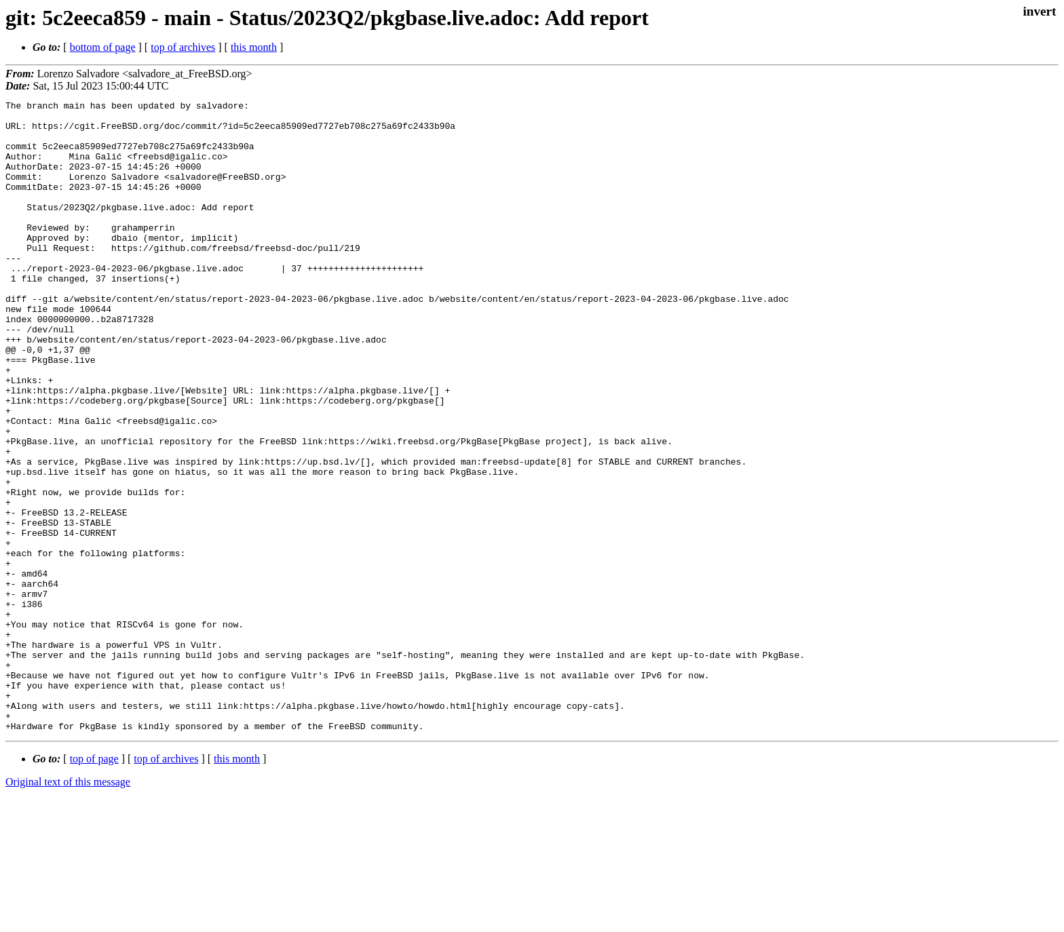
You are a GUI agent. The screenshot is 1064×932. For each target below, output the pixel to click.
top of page (94, 885)
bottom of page (103, 47)
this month (254, 47)
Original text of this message (67, 908)
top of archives (183, 47)
